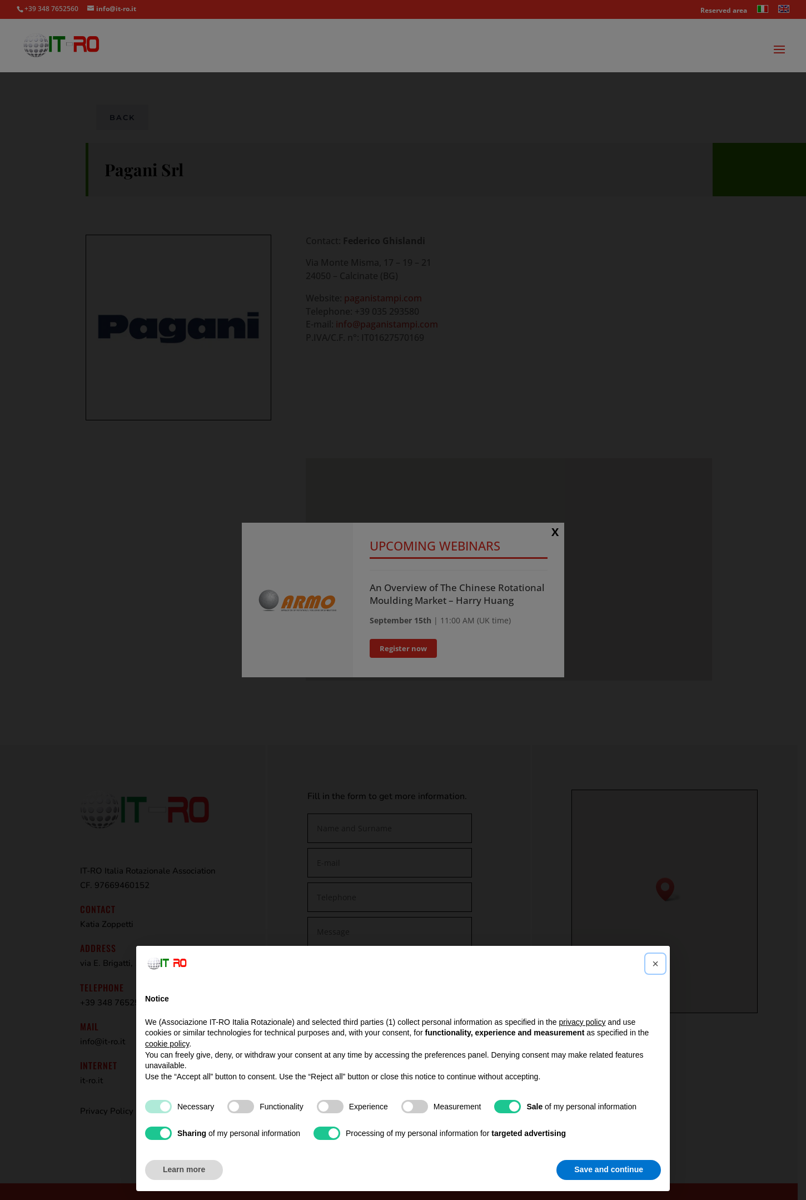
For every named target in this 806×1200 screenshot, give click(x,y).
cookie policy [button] (167, 1043)
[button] (655, 964)
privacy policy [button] (582, 1022)
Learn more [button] (184, 1169)
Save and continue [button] (608, 1169)
